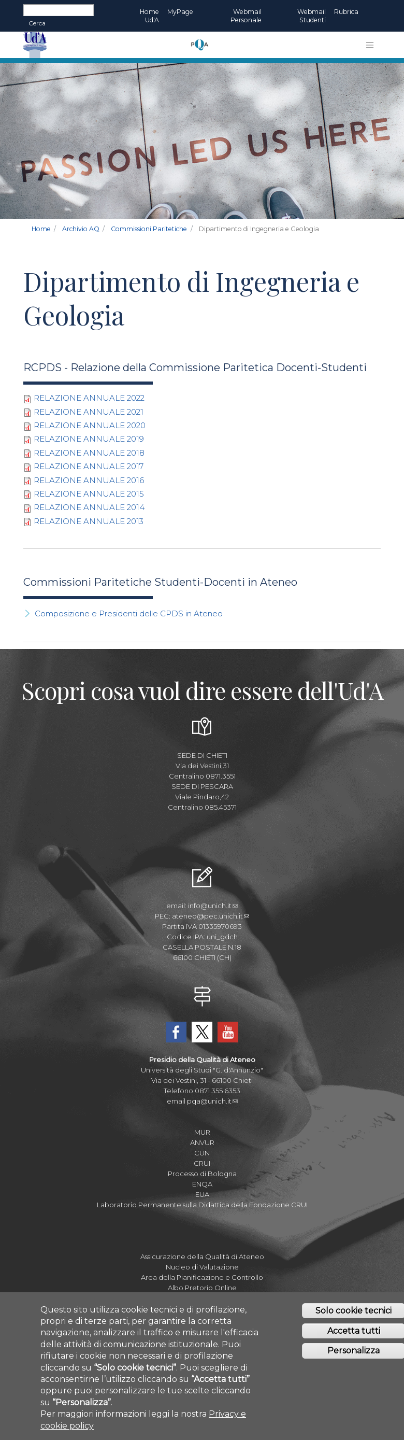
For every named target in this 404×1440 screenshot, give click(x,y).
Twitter (202, 1032)
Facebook (176, 1032)
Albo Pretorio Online (202, 1287)
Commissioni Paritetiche (149, 229)
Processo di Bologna (202, 1173)
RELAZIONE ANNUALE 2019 (89, 439)
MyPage (180, 12)
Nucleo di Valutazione (202, 1267)
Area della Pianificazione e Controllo (202, 1277)
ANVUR (202, 1142)
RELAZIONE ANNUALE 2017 (88, 466)
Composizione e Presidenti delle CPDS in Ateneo (129, 613)
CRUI (202, 1163)
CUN (202, 1153)
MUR (202, 1132)
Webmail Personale (246, 16)
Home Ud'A (149, 16)
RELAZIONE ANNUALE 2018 (89, 453)
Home (41, 229)
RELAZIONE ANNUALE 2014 (89, 507)
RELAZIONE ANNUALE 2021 (88, 412)
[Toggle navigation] (370, 45)
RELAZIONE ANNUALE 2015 (89, 494)
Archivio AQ (80, 229)
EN (372, 12)
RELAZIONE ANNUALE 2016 (89, 480)
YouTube (228, 1032)
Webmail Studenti (311, 16)
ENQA (202, 1184)
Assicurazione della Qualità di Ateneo (202, 1256)
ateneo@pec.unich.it (210, 916)
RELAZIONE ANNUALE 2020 (90, 425)
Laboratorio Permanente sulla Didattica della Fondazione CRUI (202, 1205)
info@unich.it (213, 905)
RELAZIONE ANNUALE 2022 (89, 398)
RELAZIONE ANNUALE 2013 (88, 521)
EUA (202, 1194)
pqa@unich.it (212, 1101)
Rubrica (346, 12)
